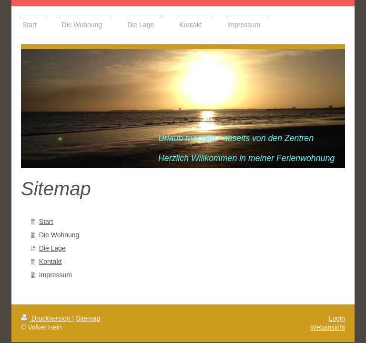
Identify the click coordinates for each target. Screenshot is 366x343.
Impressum (55, 275)
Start (46, 221)
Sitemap (88, 318)
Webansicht (327, 327)
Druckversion (46, 318)
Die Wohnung (59, 235)
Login (337, 318)
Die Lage (52, 248)
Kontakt (50, 261)
